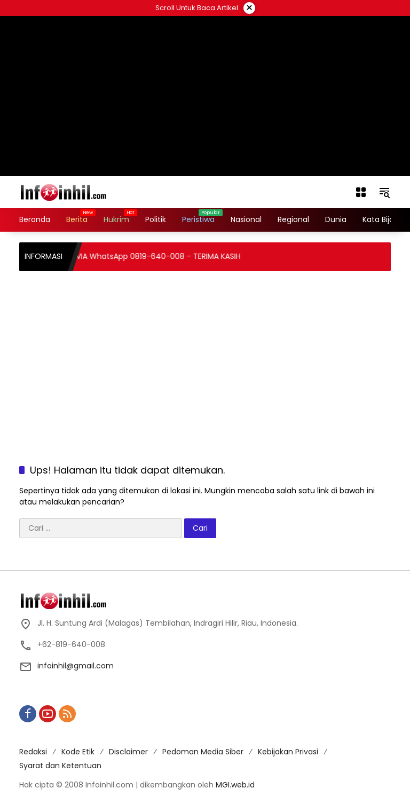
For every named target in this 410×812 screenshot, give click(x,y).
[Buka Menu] (360, 192)
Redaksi (33, 751)
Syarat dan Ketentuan (60, 765)
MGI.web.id (235, 784)
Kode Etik (77, 751)
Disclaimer (128, 751)
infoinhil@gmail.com (75, 665)
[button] (384, 192)
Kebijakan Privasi (288, 751)
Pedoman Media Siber (202, 751)
